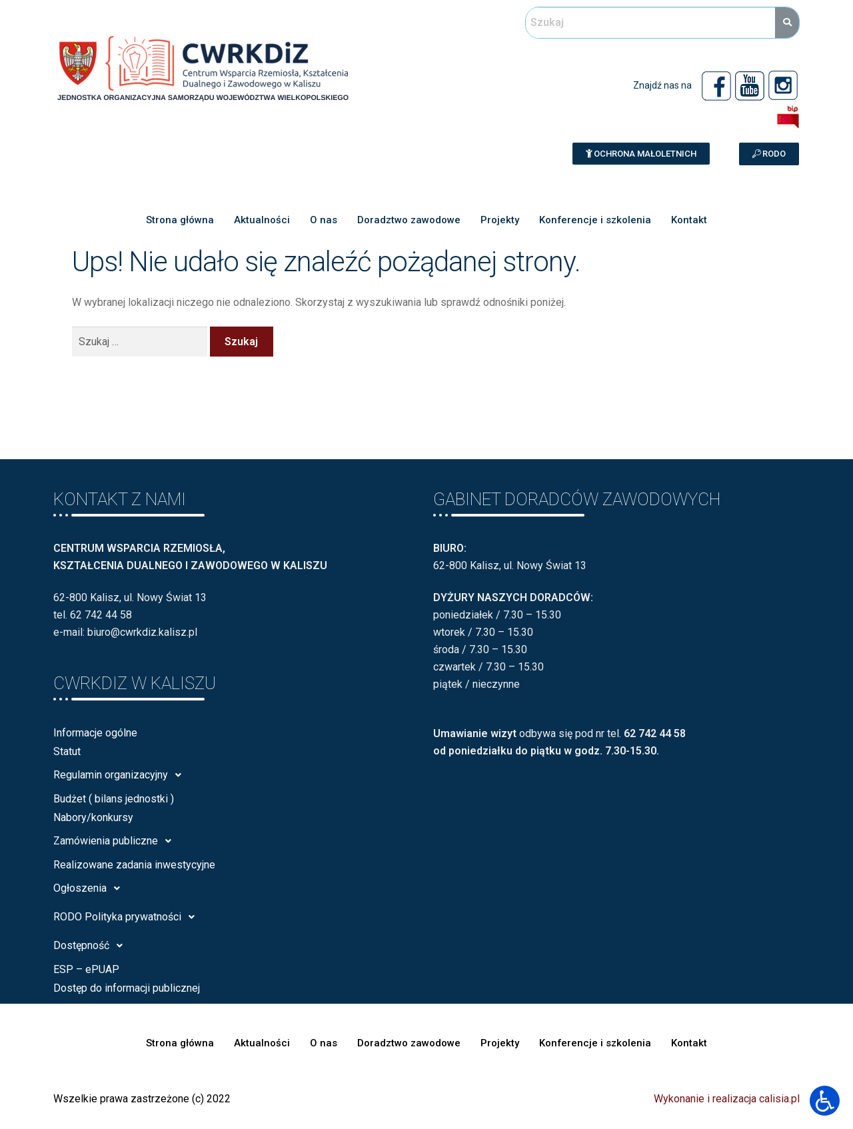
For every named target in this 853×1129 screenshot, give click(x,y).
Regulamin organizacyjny (121, 775)
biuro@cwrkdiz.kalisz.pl (142, 632)
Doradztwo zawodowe (408, 220)
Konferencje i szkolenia (595, 220)
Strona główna (180, 220)
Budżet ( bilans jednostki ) (113, 798)
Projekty (499, 220)
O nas (323, 220)
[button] (641, 154)
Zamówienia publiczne (116, 841)
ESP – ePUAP (86, 969)
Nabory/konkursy (93, 817)
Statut (67, 751)
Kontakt (690, 220)
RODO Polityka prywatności (127, 917)
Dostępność (91, 946)
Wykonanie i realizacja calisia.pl (727, 1098)
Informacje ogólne (95, 732)
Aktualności (262, 220)
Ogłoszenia (90, 888)
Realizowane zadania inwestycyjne (134, 864)
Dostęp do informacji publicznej (126, 988)
